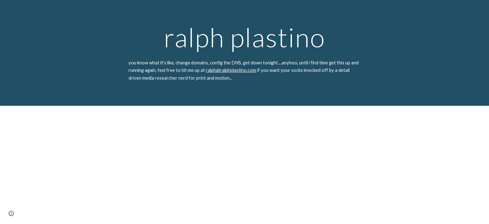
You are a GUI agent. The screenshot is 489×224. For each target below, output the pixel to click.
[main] (244, 37)
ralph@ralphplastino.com (231, 70)
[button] (11, 213)
